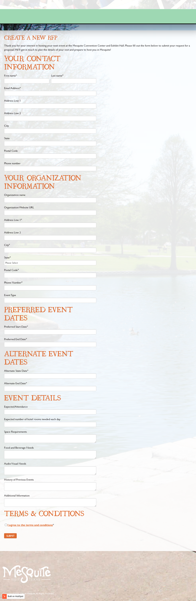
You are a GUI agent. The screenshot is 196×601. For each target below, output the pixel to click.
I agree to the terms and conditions (30, 525)
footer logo (27, 573)
